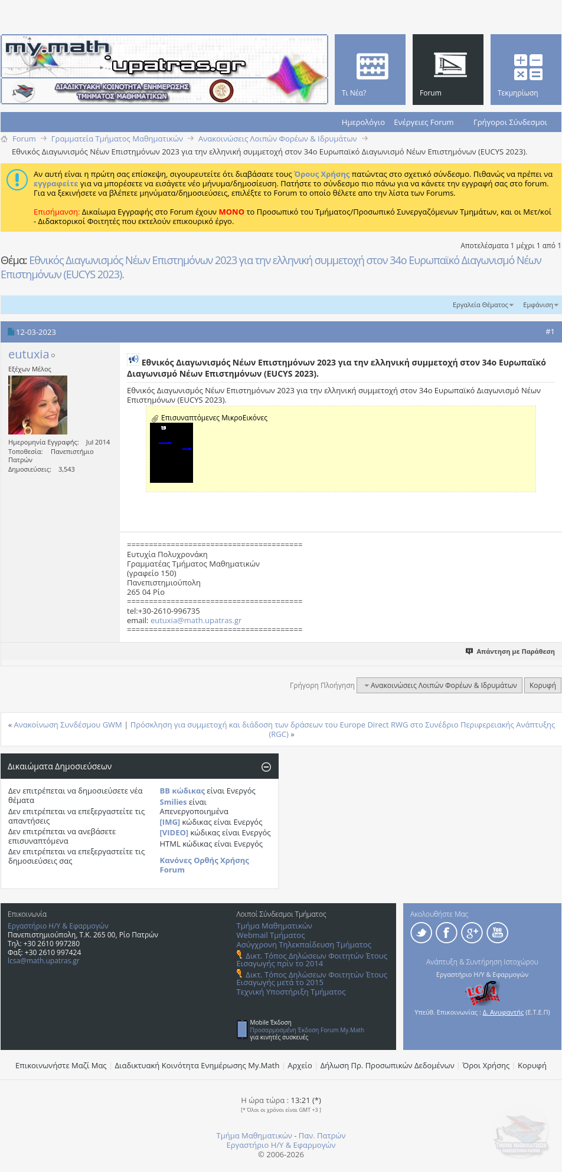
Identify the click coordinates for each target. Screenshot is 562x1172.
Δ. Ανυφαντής (503, 1012)
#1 (550, 331)
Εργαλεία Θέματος (480, 304)
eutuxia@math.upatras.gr (196, 620)
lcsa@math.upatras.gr (44, 961)
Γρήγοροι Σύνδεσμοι (510, 122)
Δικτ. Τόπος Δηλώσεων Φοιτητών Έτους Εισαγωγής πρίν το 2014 (312, 959)
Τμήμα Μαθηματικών (274, 925)
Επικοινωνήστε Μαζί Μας (61, 1065)
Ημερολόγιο (363, 122)
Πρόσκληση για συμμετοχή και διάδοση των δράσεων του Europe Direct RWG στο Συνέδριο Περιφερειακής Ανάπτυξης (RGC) (343, 729)
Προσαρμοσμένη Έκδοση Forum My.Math (307, 1030)
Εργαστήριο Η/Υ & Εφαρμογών (58, 926)
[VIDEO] (174, 832)
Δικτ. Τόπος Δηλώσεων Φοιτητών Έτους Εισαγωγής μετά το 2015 (312, 978)
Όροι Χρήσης (486, 1065)
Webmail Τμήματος (271, 935)
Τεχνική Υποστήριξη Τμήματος (291, 991)
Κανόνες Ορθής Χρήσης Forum (204, 865)
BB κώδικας (182, 790)
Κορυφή (543, 685)
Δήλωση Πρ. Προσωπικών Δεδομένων (388, 1065)
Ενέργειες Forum (423, 122)
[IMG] (170, 822)
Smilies (173, 801)
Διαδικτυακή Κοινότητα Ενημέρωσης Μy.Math (197, 1065)
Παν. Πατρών (322, 1135)
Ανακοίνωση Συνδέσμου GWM (68, 724)
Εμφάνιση (538, 304)
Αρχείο (299, 1065)
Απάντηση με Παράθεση (511, 651)
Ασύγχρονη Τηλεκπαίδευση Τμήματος (304, 944)
